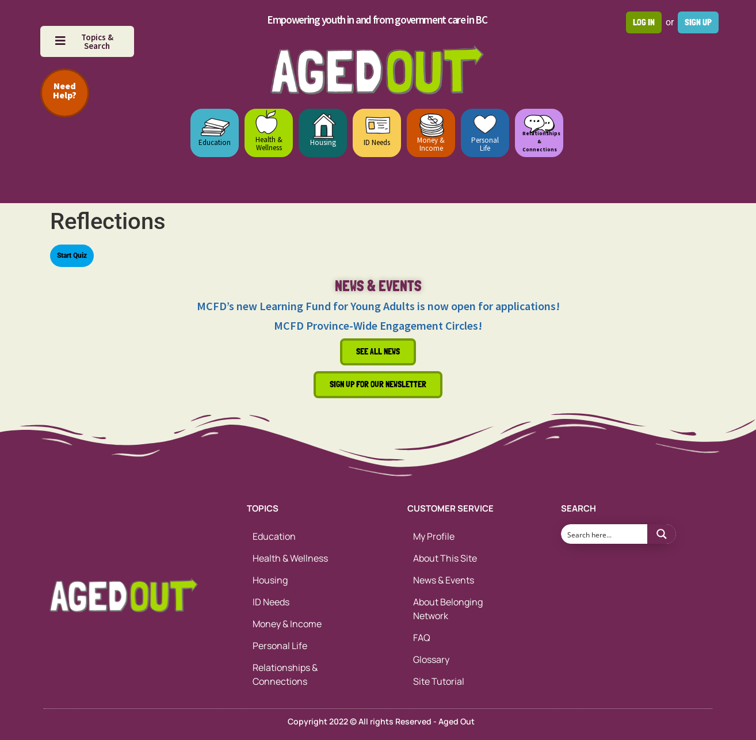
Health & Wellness (268, 143)
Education (214, 142)
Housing (323, 142)
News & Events (443, 580)
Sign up (698, 22)
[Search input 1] (604, 534)
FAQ (421, 637)
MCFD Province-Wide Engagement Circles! (378, 325)
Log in (644, 22)
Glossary (431, 659)
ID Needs (377, 142)
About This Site (445, 558)
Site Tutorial (438, 681)
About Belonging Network (448, 609)
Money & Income (431, 144)
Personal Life (485, 144)
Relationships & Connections (285, 674)
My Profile (434, 536)
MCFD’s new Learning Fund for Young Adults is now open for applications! (378, 306)
